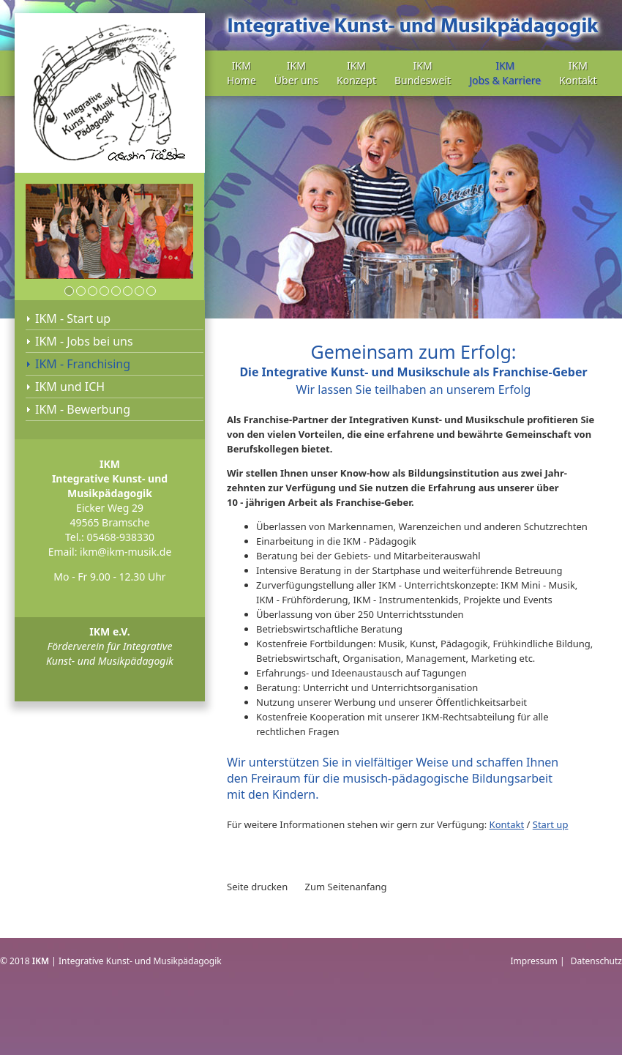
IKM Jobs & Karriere (505, 73)
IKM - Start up (72, 318)
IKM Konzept (356, 73)
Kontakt (507, 824)
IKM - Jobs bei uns (84, 341)
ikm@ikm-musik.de (125, 552)
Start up (551, 824)
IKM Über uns (296, 73)
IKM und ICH (70, 387)
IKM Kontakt (577, 73)
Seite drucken (257, 886)
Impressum (534, 961)
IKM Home (241, 73)
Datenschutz (596, 961)
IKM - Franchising (82, 364)
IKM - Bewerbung (82, 409)
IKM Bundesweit (422, 73)
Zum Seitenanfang (346, 886)
